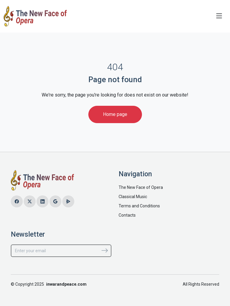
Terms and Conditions (139, 206)
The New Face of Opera (141, 187)
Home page (115, 114)
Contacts (127, 215)
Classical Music (133, 196)
